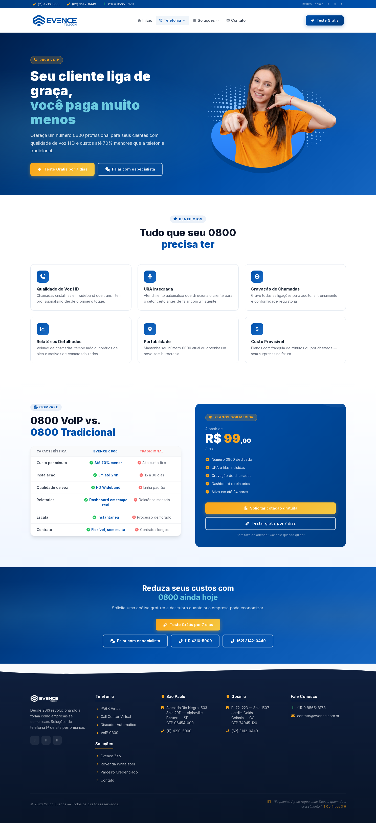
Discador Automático (115, 724)
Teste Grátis (325, 20)
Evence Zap (108, 756)
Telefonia (172, 20)
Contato (236, 20)
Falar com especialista (130, 169)
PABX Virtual (108, 708)
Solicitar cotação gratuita (271, 508)
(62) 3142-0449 (248, 640)
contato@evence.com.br (318, 716)
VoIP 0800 (106, 733)
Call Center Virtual (113, 716)
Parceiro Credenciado (116, 772)
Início (144, 20)
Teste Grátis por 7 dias (62, 169)
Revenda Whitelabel (115, 764)
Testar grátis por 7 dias (270, 523)
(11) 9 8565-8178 (311, 708)
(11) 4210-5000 (195, 640)
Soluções (206, 20)
